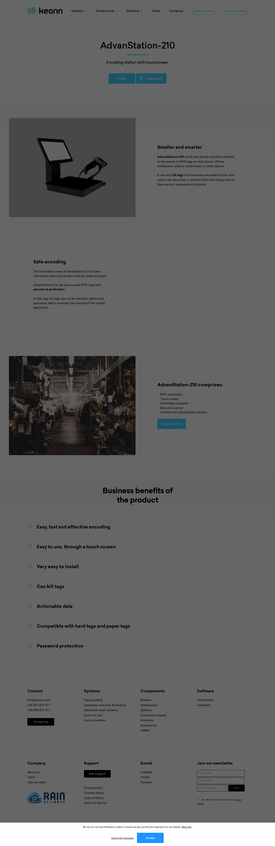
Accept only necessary (122, 838)
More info (186, 827)
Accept (150, 838)
